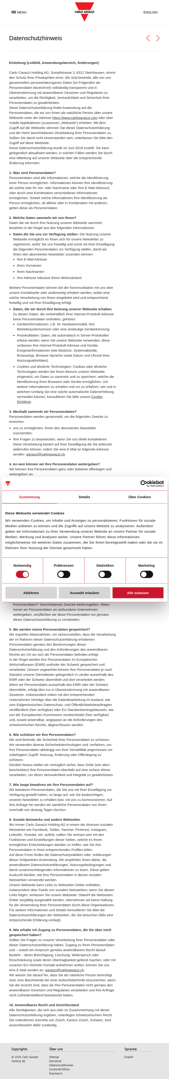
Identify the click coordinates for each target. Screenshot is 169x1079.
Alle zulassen (138, 593)
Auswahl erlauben (84, 593)
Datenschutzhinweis (61, 1065)
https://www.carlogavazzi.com (74, 118)
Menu (19, 12)
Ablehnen (31, 593)
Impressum (55, 1073)
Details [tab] (84, 497)
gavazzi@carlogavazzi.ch (45, 454)
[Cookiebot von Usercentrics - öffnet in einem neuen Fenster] (144, 483)
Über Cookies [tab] (140, 497)
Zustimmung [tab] (29, 497)
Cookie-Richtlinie (59, 1069)
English (151, 12)
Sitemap (54, 1057)
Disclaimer (55, 1061)
